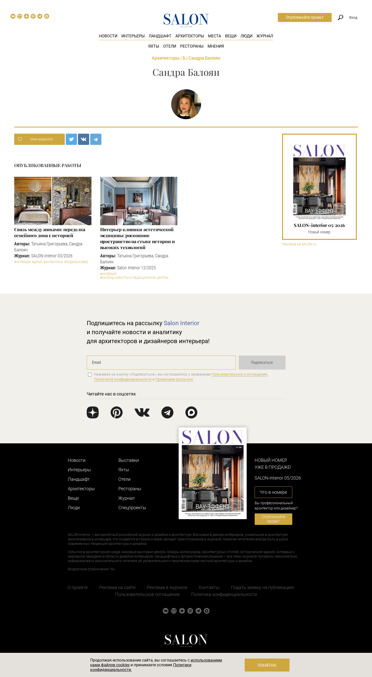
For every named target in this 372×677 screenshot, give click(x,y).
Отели (169, 46)
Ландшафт (160, 36)
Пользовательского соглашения (239, 374)
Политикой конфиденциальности (123, 379)
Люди (246, 36)
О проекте (78, 587)
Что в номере (273, 492)
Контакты (209, 587)
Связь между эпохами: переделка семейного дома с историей (49, 232)
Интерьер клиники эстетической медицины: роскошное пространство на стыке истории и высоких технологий (137, 238)
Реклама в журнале (167, 587)
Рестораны (192, 46)
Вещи (230, 36)
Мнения (216, 46)
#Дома (37, 262)
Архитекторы (189, 36)
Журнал (264, 36)
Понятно (267, 665)
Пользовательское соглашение (147, 594)
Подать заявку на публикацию (262, 587)
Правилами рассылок (174, 379)
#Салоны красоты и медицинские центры (134, 277)
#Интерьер (22, 262)
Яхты (153, 46)
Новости (108, 36)
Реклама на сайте (117, 587)
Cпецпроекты (132, 507)
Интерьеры (133, 36)
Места (214, 36)
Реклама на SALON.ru (299, 244)
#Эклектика (53, 262)
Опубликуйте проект (305, 17)
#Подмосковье (76, 262)
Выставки (128, 460)
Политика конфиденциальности (224, 594)
